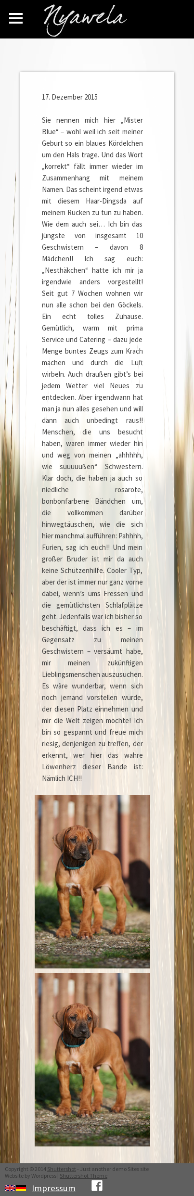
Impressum (54, 1188)
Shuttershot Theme (83, 1175)
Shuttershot (61, 1168)
